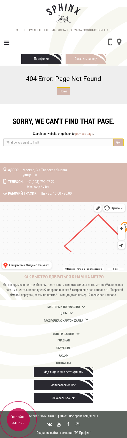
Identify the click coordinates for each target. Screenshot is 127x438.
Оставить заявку (86, 59)
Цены (64, 313)
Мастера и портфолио (63, 307)
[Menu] (6, 41)
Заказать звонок (63, 398)
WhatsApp (33, 187)
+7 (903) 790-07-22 (41, 182)
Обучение (63, 348)
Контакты (63, 363)
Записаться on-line (63, 385)
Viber (46, 187)
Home (63, 91)
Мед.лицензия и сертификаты (64, 372)
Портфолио (41, 59)
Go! (118, 142)
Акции (63, 355)
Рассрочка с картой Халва (63, 320)
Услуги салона (63, 334)
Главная (64, 340)
